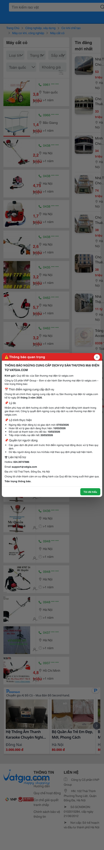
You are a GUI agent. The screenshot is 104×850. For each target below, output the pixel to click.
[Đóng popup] (97, 357)
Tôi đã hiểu (90, 491)
